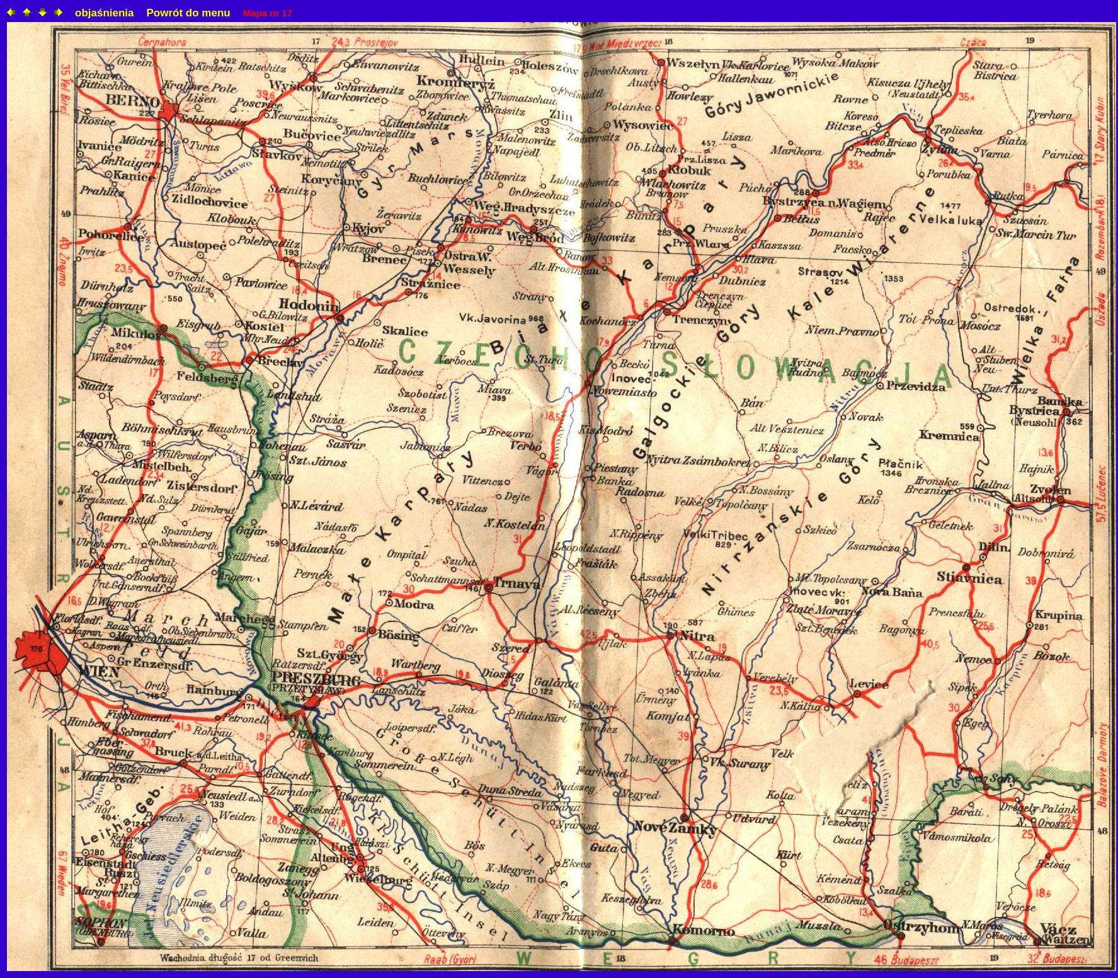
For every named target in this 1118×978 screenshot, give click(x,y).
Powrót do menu (189, 13)
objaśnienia (104, 13)
